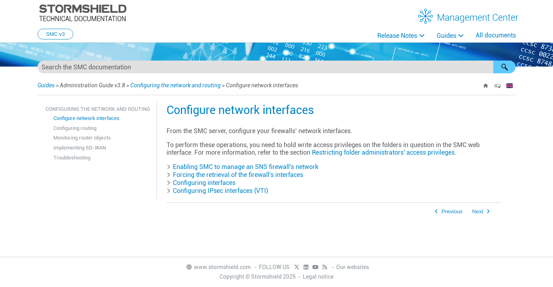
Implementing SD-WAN (79, 148)
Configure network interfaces (86, 118)
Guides (446, 35)
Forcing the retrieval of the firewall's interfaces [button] (235, 175)
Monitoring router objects (82, 138)
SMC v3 (55, 34)
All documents (496, 35)
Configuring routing (74, 128)
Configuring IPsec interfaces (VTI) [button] (217, 191)
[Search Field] (276, 67)
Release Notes (397, 35)
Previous (452, 211)
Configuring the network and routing (175, 85)
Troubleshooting (71, 158)
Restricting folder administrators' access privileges (383, 152)
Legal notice (318, 276)
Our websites (352, 267)
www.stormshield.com (218, 267)
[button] (504, 67)
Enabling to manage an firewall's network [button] (242, 167)
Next (477, 211)
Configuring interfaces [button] (201, 183)
